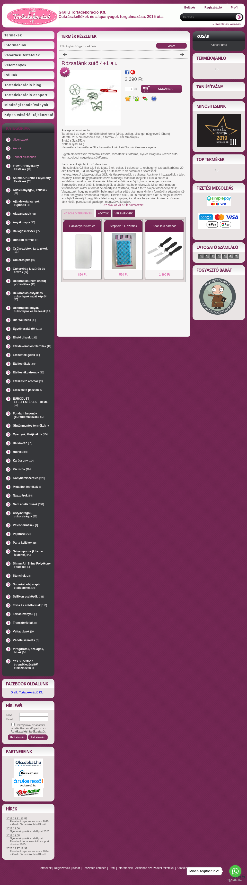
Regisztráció (62, 868)
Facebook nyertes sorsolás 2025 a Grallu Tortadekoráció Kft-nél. (29, 823)
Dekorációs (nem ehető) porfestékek (29, 282)
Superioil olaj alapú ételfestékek (26, 586)
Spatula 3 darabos (164, 226)
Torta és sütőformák (30, 605)
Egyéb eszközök (27, 328)
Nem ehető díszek (28, 504)
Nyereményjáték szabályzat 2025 (29, 831)
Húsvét (20, 452)
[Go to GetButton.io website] (235, 880)
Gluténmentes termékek (31, 425)
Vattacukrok (23, 631)
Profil (112, 868)
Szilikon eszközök (28, 596)
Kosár (76, 868)
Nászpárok (23, 495)
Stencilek (22, 575)
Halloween (22, 443)
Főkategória (67, 46)
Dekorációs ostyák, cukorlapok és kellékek (32, 309)
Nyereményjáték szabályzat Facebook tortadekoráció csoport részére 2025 (29, 841)
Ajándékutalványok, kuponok (26, 203)
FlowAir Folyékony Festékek (26, 167)
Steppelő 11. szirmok (123, 226)
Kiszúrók (22, 469)
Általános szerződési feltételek (154, 868)
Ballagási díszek (26, 231)
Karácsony (23, 460)
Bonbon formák (26, 240)
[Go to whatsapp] (235, 871)
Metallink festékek (27, 487)
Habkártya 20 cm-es (82, 226)
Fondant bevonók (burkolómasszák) (28, 415)
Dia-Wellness (24, 320)
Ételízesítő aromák (28, 381)
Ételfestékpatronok (28, 372)
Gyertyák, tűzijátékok (30, 434)
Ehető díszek (25, 337)
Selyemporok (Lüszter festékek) (28, 553)
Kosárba (165, 89)
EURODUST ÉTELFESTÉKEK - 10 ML (30, 401)
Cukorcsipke (24, 260)
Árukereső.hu (28, 785)
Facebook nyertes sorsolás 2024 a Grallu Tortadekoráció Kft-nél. (29, 853)
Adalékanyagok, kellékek (30, 191)
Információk (125, 868)
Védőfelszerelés (25, 640)
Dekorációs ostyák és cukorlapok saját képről (29, 296)
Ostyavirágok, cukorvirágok (25, 514)
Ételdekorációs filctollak (32, 346)
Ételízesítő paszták (27, 390)
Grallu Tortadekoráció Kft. (26, 692)
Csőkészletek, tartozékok (30, 250)
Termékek (45, 868)
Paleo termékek (25, 525)
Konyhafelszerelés (29, 478)
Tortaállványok (25, 614)
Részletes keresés (94, 868)
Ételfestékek (24, 363)
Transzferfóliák (25, 622)
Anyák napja (24, 222)
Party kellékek (25, 542)
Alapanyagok (24, 213)
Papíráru (22, 534)
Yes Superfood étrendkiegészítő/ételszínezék (25, 664)
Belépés (189, 7)
